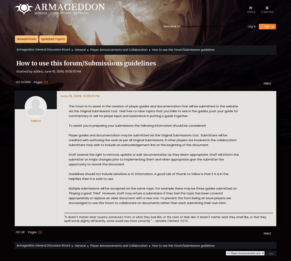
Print (267, 84)
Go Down (23, 82)
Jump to (218, 253)
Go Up (20, 232)
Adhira (36, 121)
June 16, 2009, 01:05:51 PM (80, 96)
